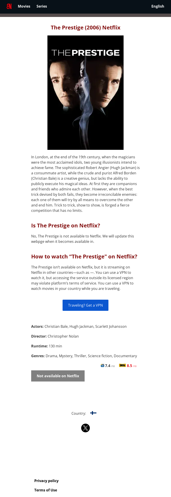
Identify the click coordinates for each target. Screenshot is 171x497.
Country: (85, 413)
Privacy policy (46, 480)
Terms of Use (45, 490)
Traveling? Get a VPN (85, 305)
